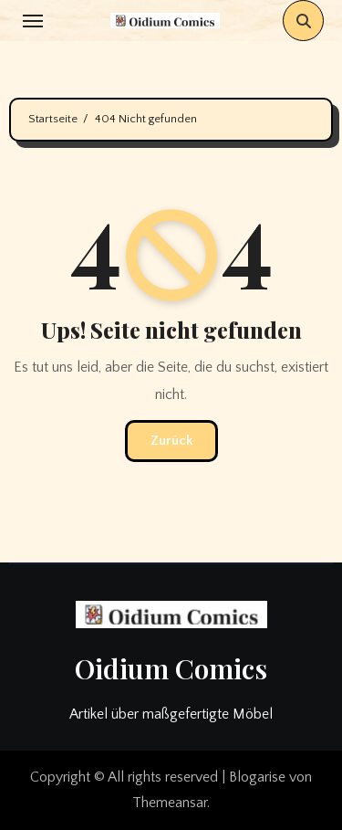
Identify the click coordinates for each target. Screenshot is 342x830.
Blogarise (257, 777)
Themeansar (169, 802)
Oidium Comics (171, 668)
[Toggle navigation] (32, 21)
